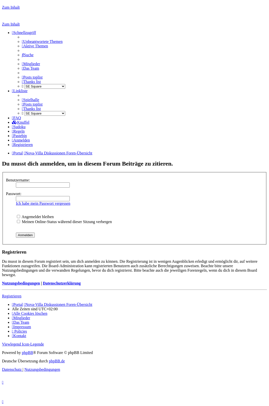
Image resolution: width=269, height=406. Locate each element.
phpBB (27, 352)
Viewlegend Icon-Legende (23, 344)
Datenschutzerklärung (62, 283)
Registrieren (11, 296)
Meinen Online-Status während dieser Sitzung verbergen (64, 222)
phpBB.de (57, 361)
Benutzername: (18, 180)
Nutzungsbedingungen (21, 283)
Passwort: (13, 194)
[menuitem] (42, 41)
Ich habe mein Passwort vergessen (43, 203)
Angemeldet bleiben (35, 217)
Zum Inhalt (11, 7)
